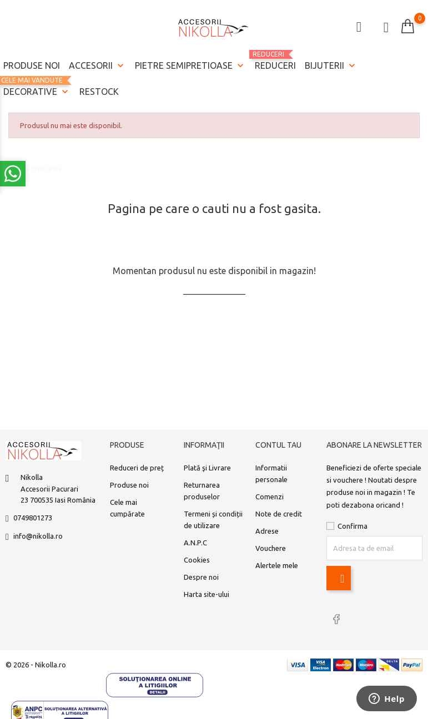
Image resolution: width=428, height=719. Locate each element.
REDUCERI (275, 60)
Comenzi (269, 496)
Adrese (267, 531)
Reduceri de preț (137, 468)
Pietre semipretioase (190, 66)
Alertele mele (276, 565)
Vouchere (270, 548)
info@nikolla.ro (38, 536)
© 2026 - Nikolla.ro (36, 665)
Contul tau (278, 444)
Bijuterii (331, 66)
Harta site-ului (206, 594)
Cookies (197, 560)
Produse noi (31, 65)
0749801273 (32, 517)
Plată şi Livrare (207, 468)
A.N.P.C (195, 542)
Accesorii (97, 66)
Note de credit (278, 514)
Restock (99, 92)
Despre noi (201, 577)
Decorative (37, 87)
